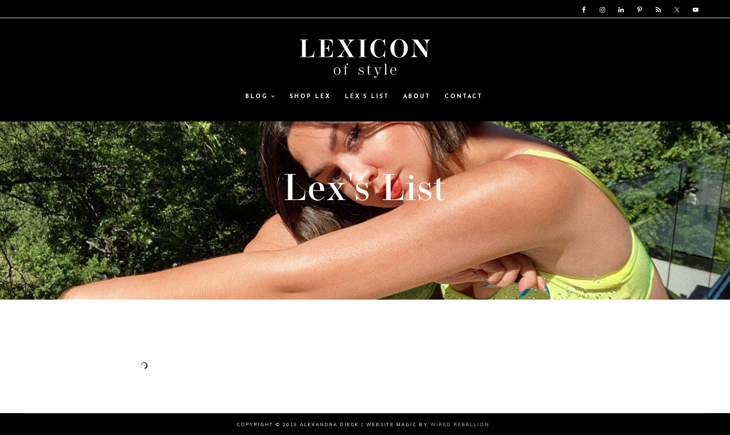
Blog (260, 97)
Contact (464, 97)
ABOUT (417, 97)
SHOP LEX (310, 97)
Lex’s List (367, 97)
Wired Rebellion (459, 425)
